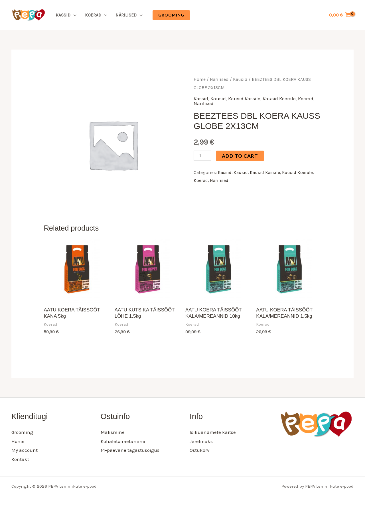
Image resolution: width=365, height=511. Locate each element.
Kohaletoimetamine (123, 441)
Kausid (240, 79)
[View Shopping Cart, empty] (340, 15)
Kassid (63, 15)
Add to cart (240, 156)
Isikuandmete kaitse (213, 432)
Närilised (126, 15)
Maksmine (113, 432)
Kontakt (20, 459)
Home (200, 79)
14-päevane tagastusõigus (130, 450)
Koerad (93, 15)
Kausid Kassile (244, 98)
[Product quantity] (202, 156)
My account (24, 450)
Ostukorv (200, 450)
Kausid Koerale (279, 98)
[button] (171, 15)
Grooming (22, 432)
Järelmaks (201, 441)
